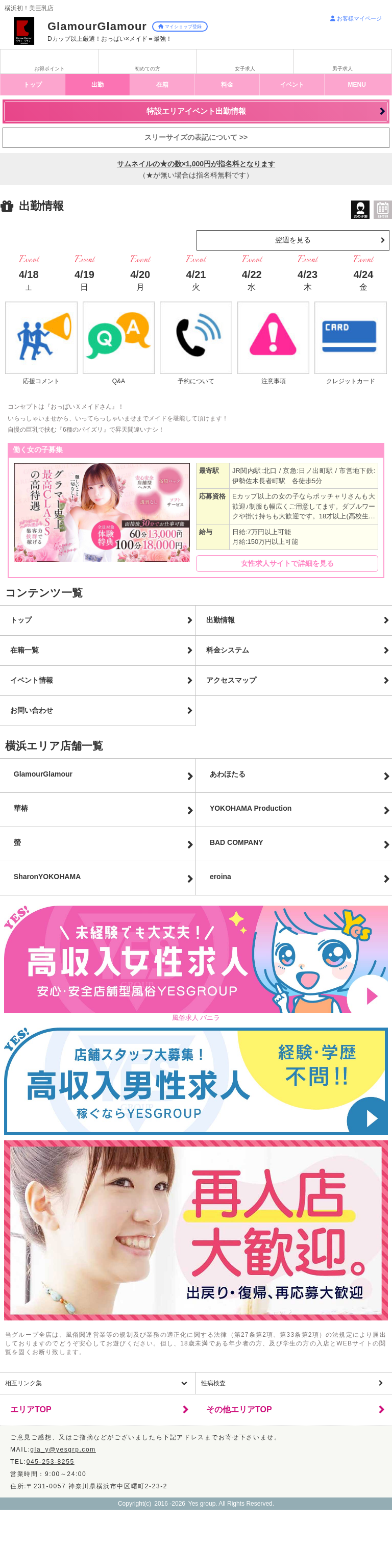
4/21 (196, 280)
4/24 (363, 280)
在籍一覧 (24, 650)
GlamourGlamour (43, 774)
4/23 (307, 280)
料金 (227, 84)
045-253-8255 (51, 1461)
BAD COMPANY (236, 842)
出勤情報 (220, 620)
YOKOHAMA (250, 808)
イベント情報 (31, 680)
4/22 (252, 280)
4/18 (29, 280)
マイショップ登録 (180, 26)
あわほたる (228, 774)
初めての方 (147, 68)
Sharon (47, 876)
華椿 (21, 808)
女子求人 (245, 68)
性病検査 (213, 1383)
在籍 (162, 84)
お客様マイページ (356, 18)
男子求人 (342, 68)
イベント (292, 84)
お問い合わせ (31, 710)
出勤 (97, 84)
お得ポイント (49, 68)
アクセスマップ (231, 680)
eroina (220, 876)
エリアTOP (31, 1409)
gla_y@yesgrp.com (63, 1449)
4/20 (140, 280)
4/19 (84, 280)
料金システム (227, 650)
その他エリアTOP (239, 1409)
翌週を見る (293, 240)
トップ (32, 84)
